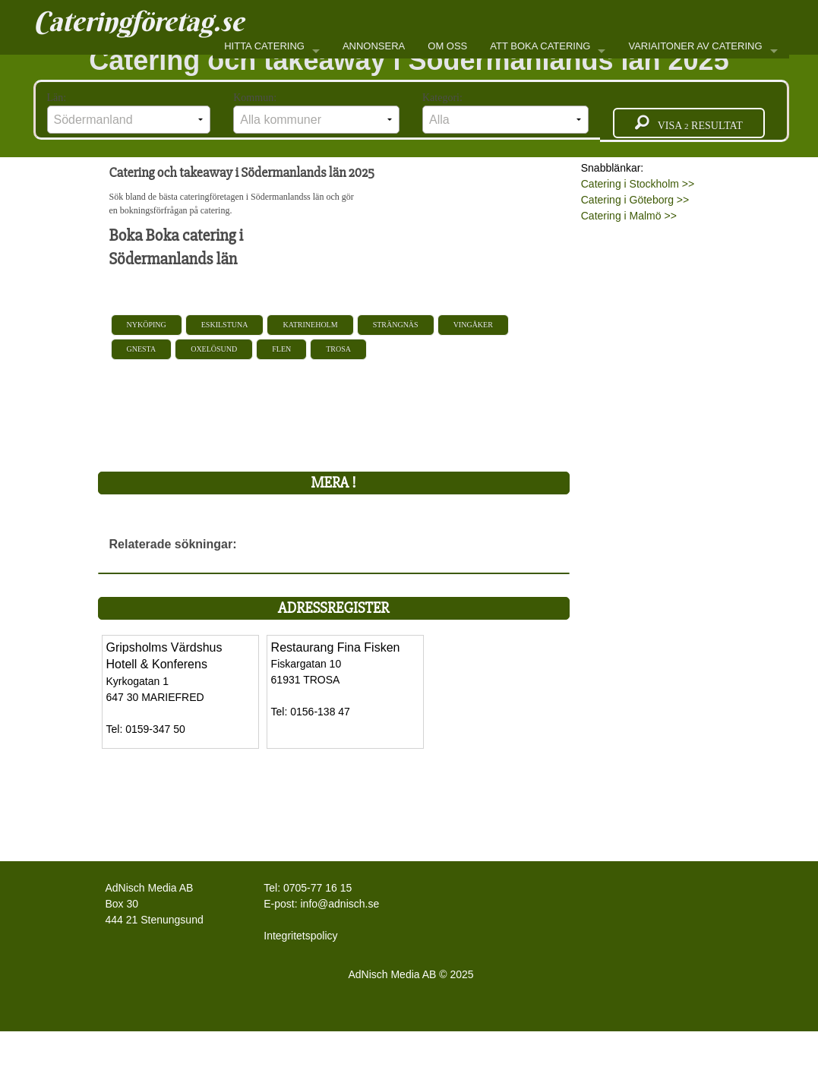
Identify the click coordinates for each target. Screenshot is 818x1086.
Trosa (338, 349)
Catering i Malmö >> (629, 216)
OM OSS (447, 46)
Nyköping (146, 324)
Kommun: (316, 113)
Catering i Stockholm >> (637, 184)
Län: (129, 113)
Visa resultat (688, 123)
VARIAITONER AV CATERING (695, 46)
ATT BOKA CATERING (540, 46)
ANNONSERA (374, 46)
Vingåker (473, 324)
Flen (281, 349)
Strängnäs (395, 324)
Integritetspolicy (300, 936)
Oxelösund (214, 349)
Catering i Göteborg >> (635, 200)
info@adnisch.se (340, 904)
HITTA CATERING (264, 46)
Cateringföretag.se (138, 21)
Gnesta (141, 349)
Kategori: (505, 113)
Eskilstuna (224, 324)
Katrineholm (310, 324)
